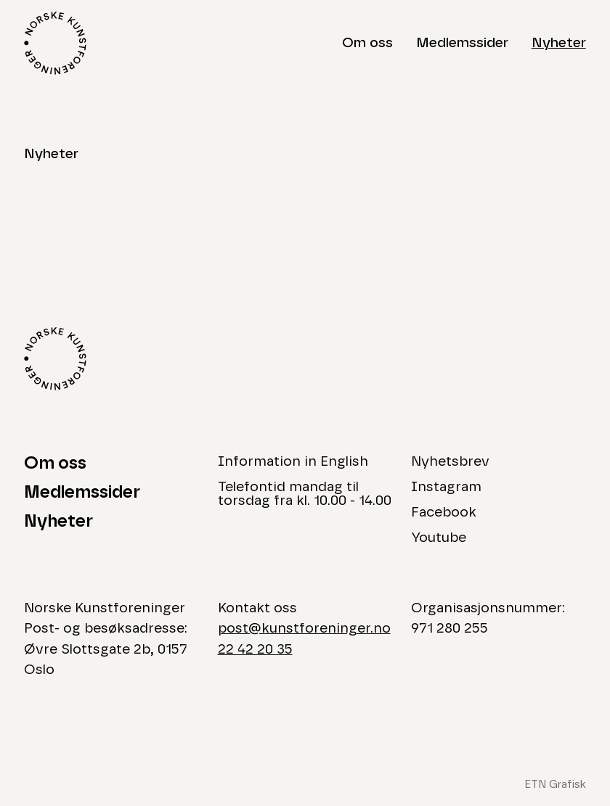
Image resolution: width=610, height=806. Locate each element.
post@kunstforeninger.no (304, 629)
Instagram (446, 487)
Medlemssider (462, 43)
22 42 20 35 (255, 650)
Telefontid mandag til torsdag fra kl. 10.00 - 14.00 (304, 494)
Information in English (293, 462)
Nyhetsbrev (450, 462)
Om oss (367, 43)
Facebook (443, 512)
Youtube (438, 538)
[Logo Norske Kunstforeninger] (55, 43)
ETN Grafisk (555, 784)
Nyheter (559, 43)
